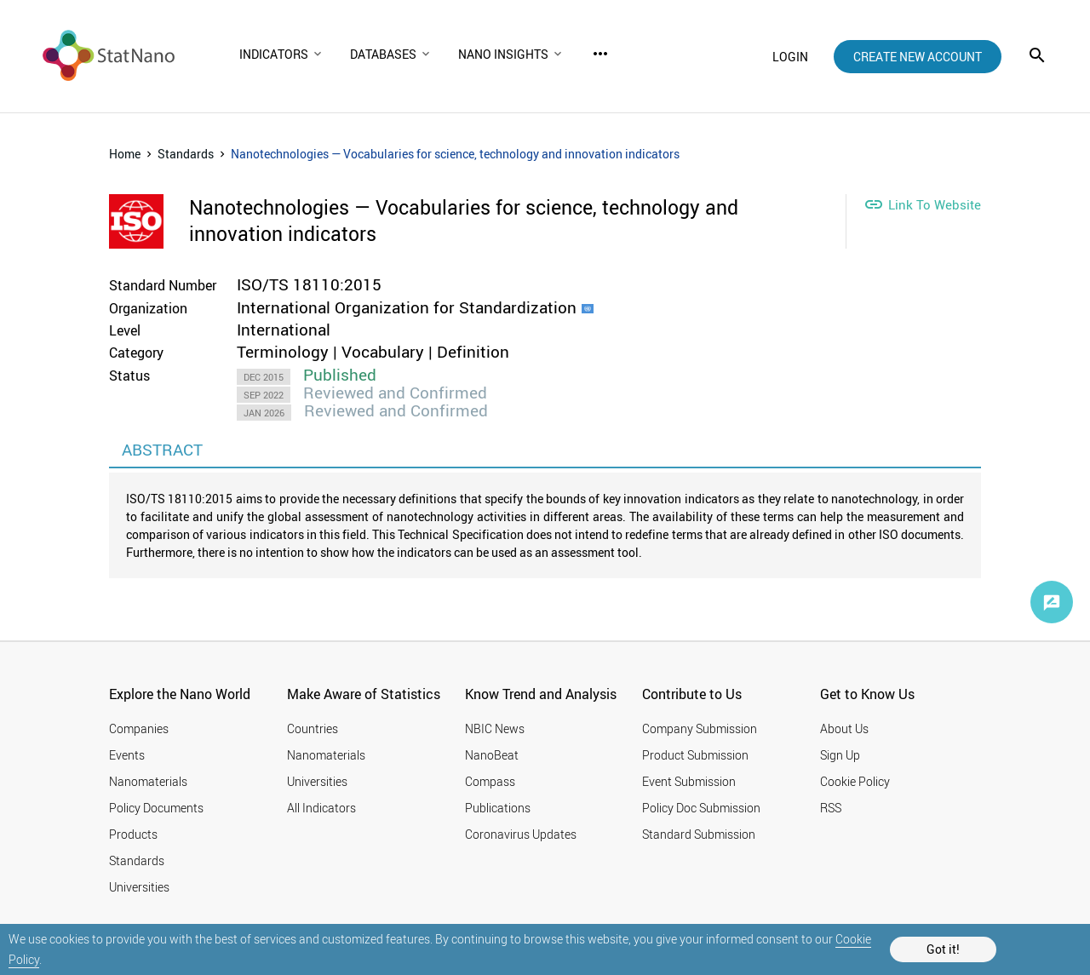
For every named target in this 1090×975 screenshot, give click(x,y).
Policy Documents (156, 808)
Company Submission (699, 728)
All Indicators (321, 808)
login (790, 57)
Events (127, 755)
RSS (830, 808)
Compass (490, 781)
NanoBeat (492, 755)
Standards (186, 154)
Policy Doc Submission (701, 808)
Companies (139, 728)
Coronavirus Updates (521, 834)
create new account (917, 57)
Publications (498, 808)
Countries (312, 728)
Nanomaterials (148, 781)
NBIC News (495, 728)
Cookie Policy (855, 781)
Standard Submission (698, 834)
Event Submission (689, 781)
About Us (844, 728)
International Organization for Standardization (407, 307)
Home (125, 154)
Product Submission (695, 755)
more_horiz (600, 53)
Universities (139, 887)
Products (133, 834)
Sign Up (840, 755)
